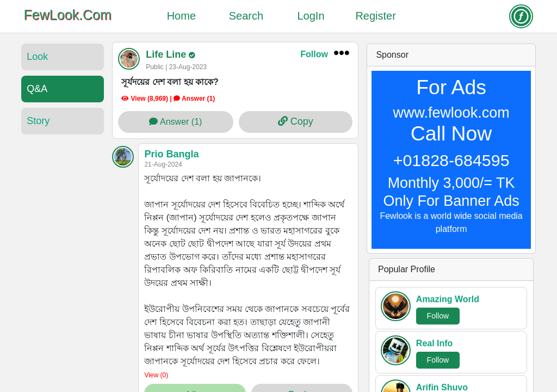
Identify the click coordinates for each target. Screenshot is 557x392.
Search (246, 16)
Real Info (434, 343)
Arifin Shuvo (442, 387)
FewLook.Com (68, 14)
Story (38, 120)
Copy (295, 121)
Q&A (37, 88)
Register (375, 16)
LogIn (311, 16)
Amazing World (447, 299)
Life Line (167, 54)
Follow (314, 54)
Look (37, 56)
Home (181, 16)
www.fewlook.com (451, 113)
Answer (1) (175, 121)
